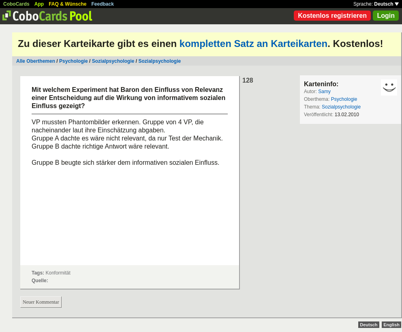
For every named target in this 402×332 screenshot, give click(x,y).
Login (386, 15)
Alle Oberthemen (35, 61)
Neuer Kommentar (41, 302)
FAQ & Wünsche (67, 4)
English (391, 324)
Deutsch (386, 4)
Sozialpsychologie (113, 61)
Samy (324, 91)
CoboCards (16, 4)
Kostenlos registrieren (332, 15)
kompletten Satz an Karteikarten (253, 43)
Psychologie (73, 61)
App (39, 4)
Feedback (103, 4)
